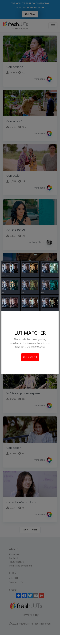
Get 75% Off (30, 357)
